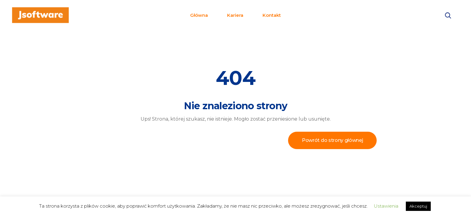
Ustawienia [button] (386, 206)
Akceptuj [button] (418, 206)
